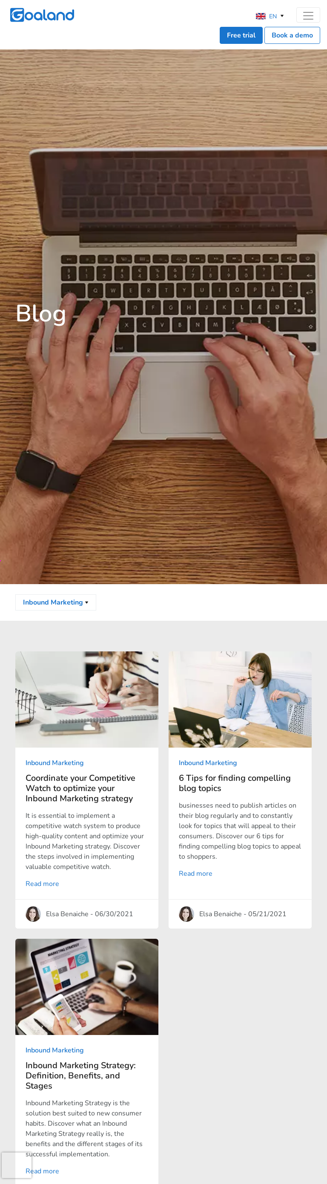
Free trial (241, 35)
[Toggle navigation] (308, 15)
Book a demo (292, 35)
